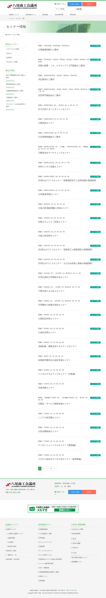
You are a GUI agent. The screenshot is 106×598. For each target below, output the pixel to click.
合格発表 (9, 57)
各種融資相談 (43, 529)
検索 (79, 9)
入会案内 (10, 542)
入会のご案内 (74, 4)
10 (51, 468)
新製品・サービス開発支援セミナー (54, 404)
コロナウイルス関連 (12, 49)
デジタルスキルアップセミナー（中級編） (57, 374)
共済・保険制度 (44, 568)
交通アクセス (60, 4)
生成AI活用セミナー (47, 332)
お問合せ (89, 4)
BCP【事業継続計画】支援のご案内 (16, 76)
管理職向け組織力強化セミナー (52, 305)
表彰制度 (42, 580)
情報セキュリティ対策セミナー (52, 222)
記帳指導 (42, 546)
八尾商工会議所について (15, 533)
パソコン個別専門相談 (46, 563)
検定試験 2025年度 (12, 559)
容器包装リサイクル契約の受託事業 (50, 559)
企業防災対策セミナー (48, 318)
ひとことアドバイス (45, 542)
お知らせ (9, 53)
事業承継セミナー (46, 388)
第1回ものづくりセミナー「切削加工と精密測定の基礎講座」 (66, 249)
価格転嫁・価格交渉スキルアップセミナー (57, 346)
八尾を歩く (75, 547)
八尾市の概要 (76, 543)
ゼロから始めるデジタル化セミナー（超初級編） (60, 459)
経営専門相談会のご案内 (49, 95)
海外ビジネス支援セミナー (50, 166)
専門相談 (42, 538)
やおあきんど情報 (12, 62)
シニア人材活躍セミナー (49, 417)
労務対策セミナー (46, 123)
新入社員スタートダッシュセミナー (54, 109)
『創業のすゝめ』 (12, 555)
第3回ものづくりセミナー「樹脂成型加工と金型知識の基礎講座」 (68, 180)
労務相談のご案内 (12, 97)
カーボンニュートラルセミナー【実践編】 (57, 445)
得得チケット (43, 576)
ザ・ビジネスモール (45, 550)
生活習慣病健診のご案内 (49, 137)
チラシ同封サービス (45, 555)
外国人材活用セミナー (48, 236)
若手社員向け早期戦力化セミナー (53, 277)
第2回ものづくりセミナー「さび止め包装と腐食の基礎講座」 (66, 263)
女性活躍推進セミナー (48, 431)
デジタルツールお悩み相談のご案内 (16, 105)
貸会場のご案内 (11, 550)
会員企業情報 (76, 533)
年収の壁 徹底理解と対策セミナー (53, 208)
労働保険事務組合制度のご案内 (49, 572)
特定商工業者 (12, 546)
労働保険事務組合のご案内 (14, 91)
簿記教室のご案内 (46, 79)
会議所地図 (11, 538)
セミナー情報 (95, 46)
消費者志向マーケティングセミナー (54, 153)
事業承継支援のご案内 (13, 84)
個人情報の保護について (79, 557)
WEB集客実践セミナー (48, 194)
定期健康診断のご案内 (48, 49)
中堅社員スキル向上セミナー (51, 291)
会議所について (11, 529)
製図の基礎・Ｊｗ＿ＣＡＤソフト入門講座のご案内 (61, 65)
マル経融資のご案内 (45, 533)
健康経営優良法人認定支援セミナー (54, 360)
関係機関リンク (77, 562)
